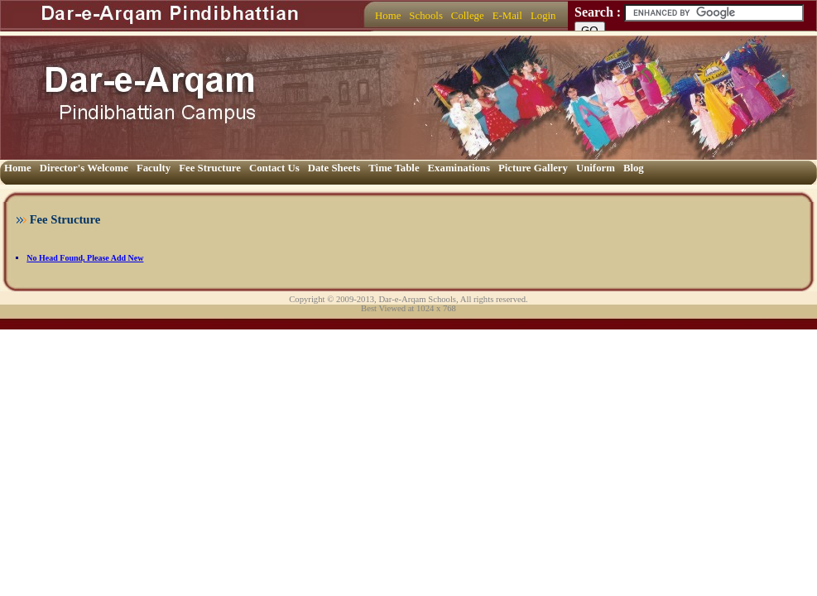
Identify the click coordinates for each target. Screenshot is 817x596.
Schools (426, 16)
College (467, 16)
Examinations (459, 168)
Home (388, 16)
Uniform (595, 168)
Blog (633, 168)
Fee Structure (210, 168)
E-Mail (507, 16)
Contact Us (274, 168)
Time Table (393, 168)
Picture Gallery (533, 168)
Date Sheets (334, 168)
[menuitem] (388, 16)
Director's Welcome (84, 168)
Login (543, 16)
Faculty (154, 168)
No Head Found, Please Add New (84, 257)
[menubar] (465, 16)
